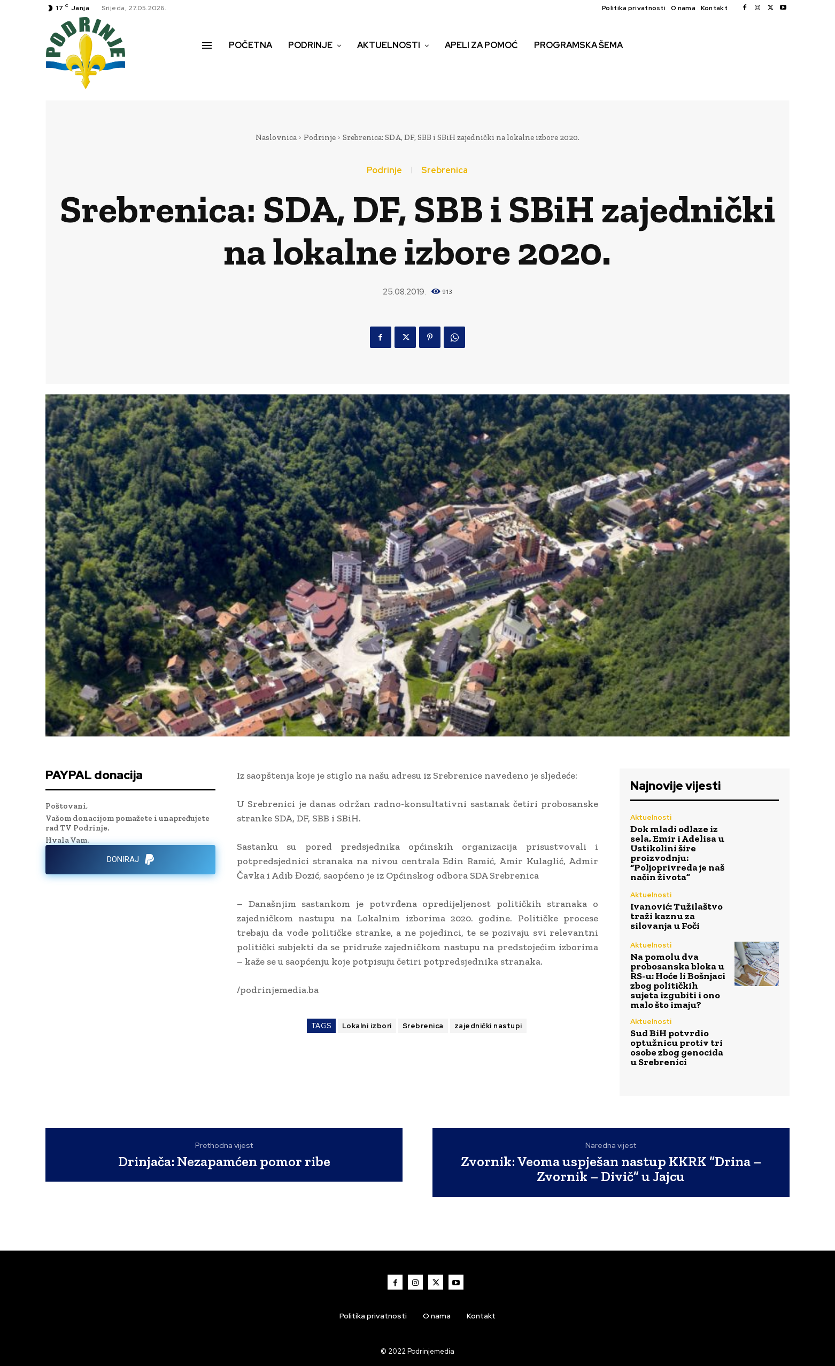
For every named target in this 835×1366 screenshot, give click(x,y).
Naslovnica (276, 137)
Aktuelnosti (650, 817)
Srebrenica (444, 170)
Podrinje (320, 137)
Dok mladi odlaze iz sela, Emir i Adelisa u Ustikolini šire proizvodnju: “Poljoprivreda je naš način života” (677, 853)
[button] (214, 68)
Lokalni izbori (367, 1025)
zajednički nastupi (488, 1025)
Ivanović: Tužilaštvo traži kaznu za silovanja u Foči (676, 916)
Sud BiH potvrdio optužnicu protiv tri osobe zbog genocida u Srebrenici (676, 1047)
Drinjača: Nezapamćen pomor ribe (224, 1161)
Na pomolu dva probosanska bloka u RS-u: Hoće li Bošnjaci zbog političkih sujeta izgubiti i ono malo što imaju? (677, 981)
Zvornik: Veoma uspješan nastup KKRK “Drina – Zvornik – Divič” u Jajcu (611, 1169)
